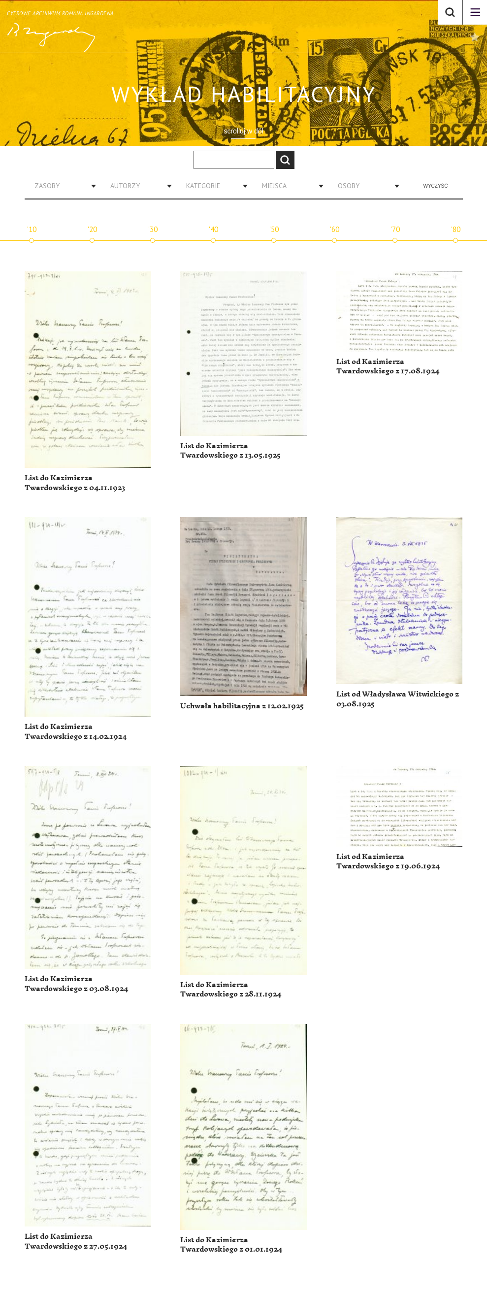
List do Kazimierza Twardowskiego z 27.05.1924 (76, 1241)
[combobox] (61, 186)
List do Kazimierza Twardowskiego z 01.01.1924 (231, 1245)
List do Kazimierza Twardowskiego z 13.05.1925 (230, 450)
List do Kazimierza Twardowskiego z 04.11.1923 (75, 483)
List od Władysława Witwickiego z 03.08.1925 (397, 699)
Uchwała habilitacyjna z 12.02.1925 (242, 706)
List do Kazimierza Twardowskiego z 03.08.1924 (76, 983)
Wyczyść (435, 186)
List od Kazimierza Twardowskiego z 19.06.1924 (388, 861)
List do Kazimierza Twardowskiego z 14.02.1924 (76, 731)
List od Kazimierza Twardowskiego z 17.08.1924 (387, 366)
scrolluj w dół (243, 131)
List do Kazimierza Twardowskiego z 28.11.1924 (230, 989)
